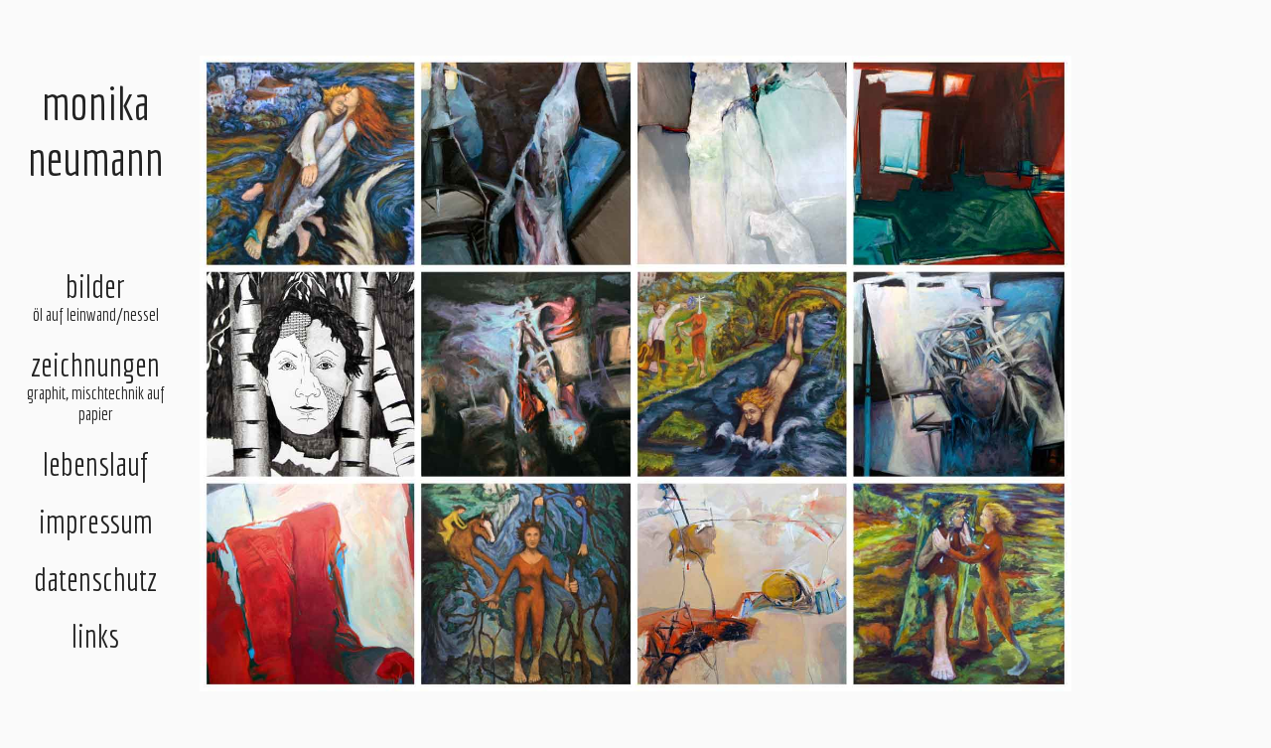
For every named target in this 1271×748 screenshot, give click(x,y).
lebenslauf (95, 464)
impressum (96, 521)
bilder (95, 296)
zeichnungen (95, 385)
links (95, 636)
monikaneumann (96, 130)
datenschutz (95, 579)
